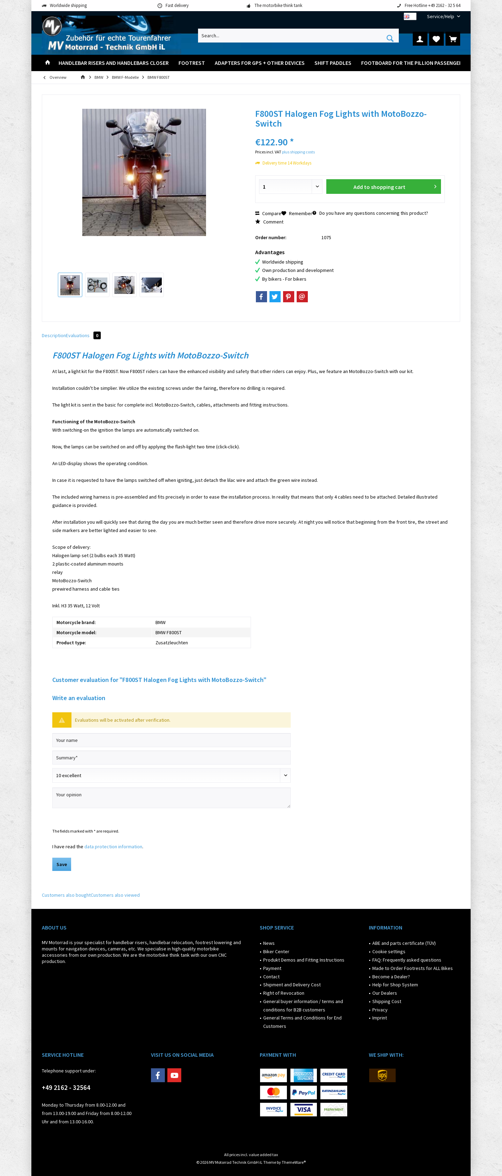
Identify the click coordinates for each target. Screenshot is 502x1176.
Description (54, 335)
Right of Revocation (283, 993)
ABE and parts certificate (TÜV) (404, 943)
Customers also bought (66, 895)
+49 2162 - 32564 (66, 1087)
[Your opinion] (171, 798)
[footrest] (192, 63)
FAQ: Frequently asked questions (406, 960)
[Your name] (171, 740)
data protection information (113, 846)
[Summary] (171, 758)
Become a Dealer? (391, 976)
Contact (271, 976)
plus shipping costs (298, 151)
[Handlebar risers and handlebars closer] (114, 63)
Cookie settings (388, 951)
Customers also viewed (115, 895)
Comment (269, 222)
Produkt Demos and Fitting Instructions (303, 960)
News (269, 943)
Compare (268, 213)
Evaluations (83, 335)
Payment (272, 968)
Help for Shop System (395, 984)
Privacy (380, 1010)
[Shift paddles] (333, 63)
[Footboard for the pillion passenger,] (412, 63)
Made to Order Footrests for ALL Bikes (412, 968)
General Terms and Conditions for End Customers (302, 1022)
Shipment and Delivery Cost (292, 984)
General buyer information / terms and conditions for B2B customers (303, 1005)
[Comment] (171, 775)
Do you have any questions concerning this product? (370, 213)
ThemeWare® (294, 1162)
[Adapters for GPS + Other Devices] (260, 63)
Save (61, 864)
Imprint (379, 1018)
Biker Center (276, 951)
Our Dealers (384, 993)
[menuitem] (441, 16)
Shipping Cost (386, 1001)
